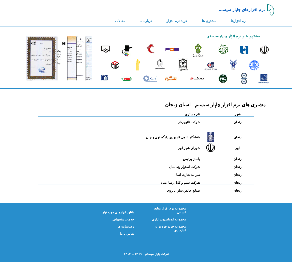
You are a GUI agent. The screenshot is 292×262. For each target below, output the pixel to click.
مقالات (120, 21)
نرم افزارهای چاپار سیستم (241, 9)
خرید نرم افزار (176, 21)
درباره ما (146, 21)
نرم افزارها (239, 21)
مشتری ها (209, 21)
